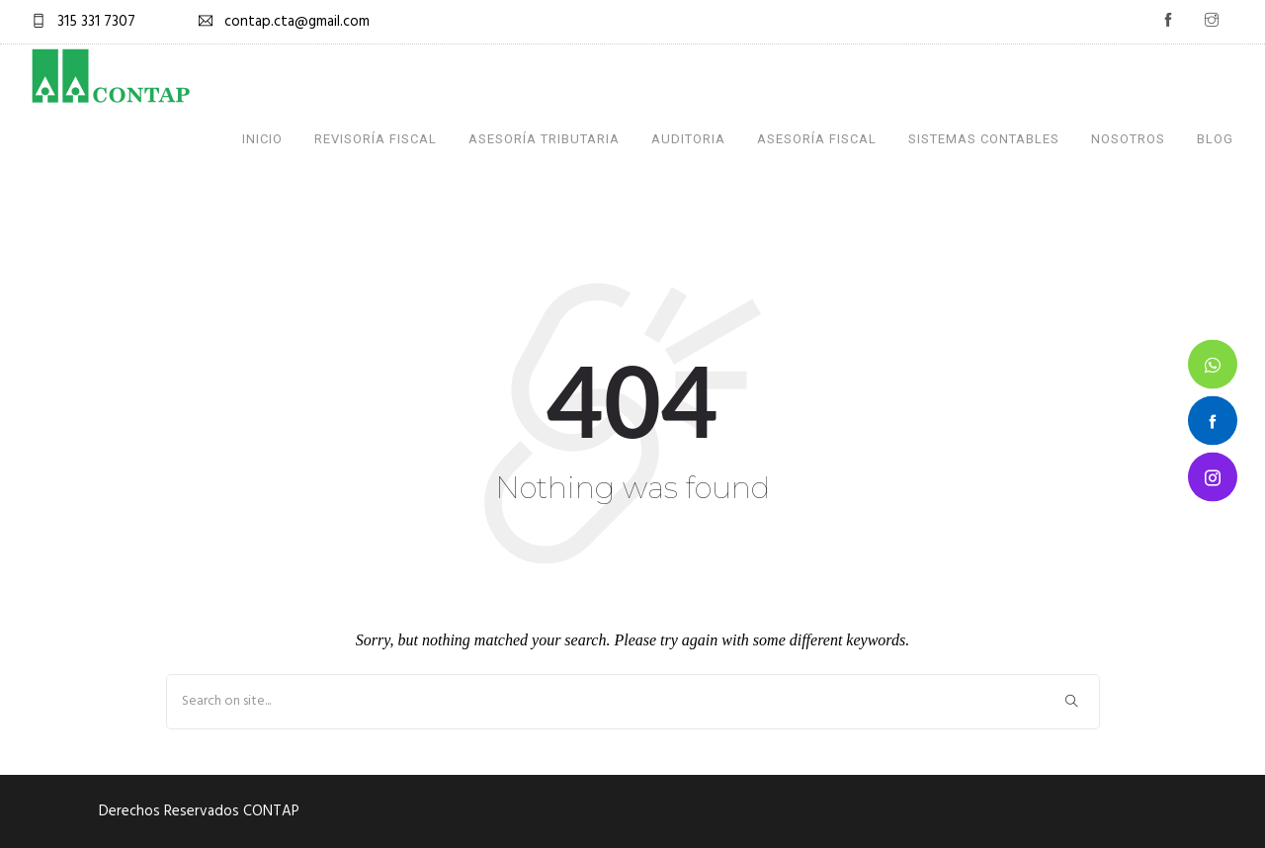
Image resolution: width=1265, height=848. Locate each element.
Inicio (262, 138)
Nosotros (1128, 138)
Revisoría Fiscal (375, 138)
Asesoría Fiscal (817, 138)
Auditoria (688, 138)
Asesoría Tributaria (544, 138)
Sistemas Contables (983, 138)
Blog (1215, 138)
